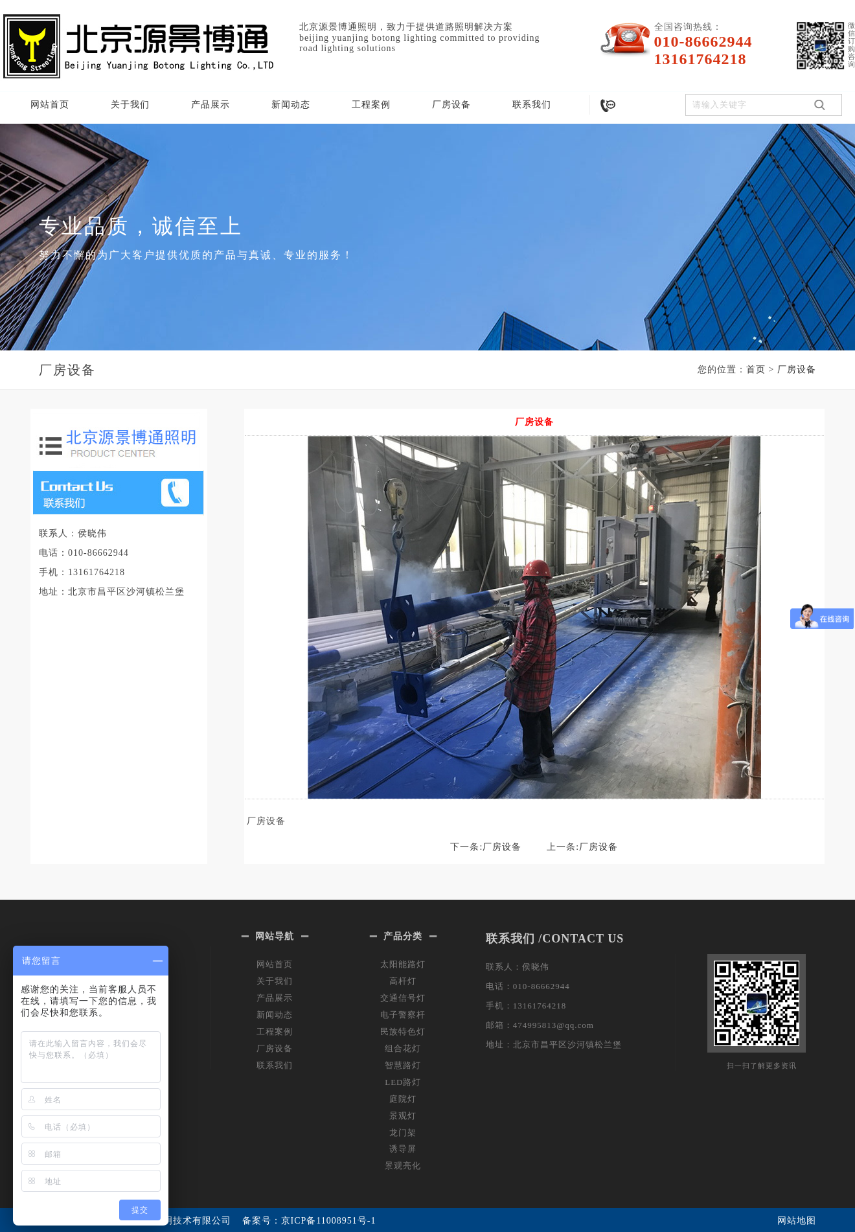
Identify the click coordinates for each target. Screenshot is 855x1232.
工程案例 (371, 104)
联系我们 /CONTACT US (555, 938)
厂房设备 (451, 104)
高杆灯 (402, 981)
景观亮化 (403, 1165)
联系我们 (531, 104)
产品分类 (402, 936)
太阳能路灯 (403, 964)
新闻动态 (290, 104)
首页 (756, 369)
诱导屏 (402, 1149)
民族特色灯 (403, 1031)
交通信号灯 (403, 998)
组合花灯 (403, 1048)
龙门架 (402, 1132)
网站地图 (796, 1221)
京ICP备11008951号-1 (328, 1221)
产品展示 (210, 104)
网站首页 (49, 104)
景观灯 (402, 1116)
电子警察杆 (403, 1015)
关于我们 (130, 104)
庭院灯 (402, 1099)
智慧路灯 (403, 1065)
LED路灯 (403, 1082)
